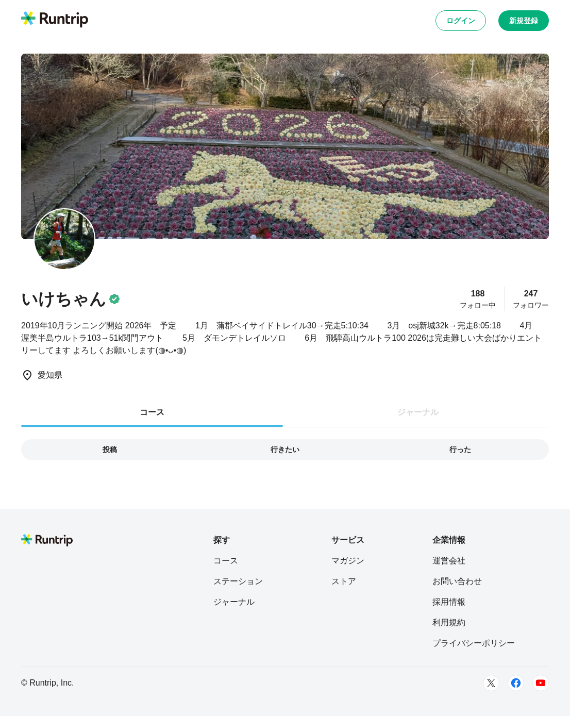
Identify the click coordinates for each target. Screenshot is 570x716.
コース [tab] (152, 412)
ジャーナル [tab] (418, 412)
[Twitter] (491, 683)
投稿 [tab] (110, 449)
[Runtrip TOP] (54, 20)
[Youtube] (540, 683)
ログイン (460, 20)
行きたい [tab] (285, 449)
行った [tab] (460, 449)
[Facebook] (516, 683)
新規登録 (523, 20)
